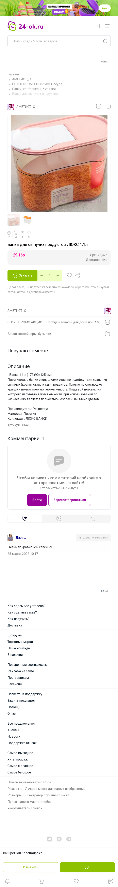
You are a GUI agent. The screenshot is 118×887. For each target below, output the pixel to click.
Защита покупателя (21, 701)
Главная (13, 74)
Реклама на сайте (20, 671)
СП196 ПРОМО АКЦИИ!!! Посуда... (38, 84)
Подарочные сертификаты (27, 665)
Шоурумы (14, 635)
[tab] (25, 518)
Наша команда (18, 648)
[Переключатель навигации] (107, 26)
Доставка (14, 625)
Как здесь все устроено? (26, 606)
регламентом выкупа (92, 287)
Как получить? (18, 619)
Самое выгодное (20, 753)
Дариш (21, 537)
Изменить (30, 867)
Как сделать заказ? (22, 612)
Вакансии (14, 684)
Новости (13, 736)
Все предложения (21, 723)
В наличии (15, 655)
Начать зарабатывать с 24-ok (29, 782)
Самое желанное (20, 766)
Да (87, 867)
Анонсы (13, 730)
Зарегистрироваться (69, 500)
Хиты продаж (17, 759)
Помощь (13, 707)
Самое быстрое (19, 772)
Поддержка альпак (22, 743)
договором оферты (42, 292)
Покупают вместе (27, 351)
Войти (37, 500)
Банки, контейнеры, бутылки (34, 89)
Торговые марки (20, 642)
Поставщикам (18, 678)
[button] (7, 882)
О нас (11, 713)
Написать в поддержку (24, 694)
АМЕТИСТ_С (21, 79)
